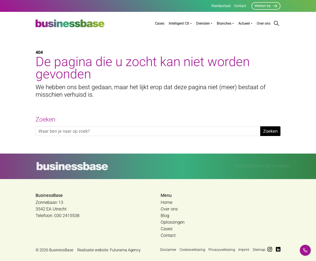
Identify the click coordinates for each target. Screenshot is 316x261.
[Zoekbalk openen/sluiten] (276, 23)
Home (166, 202)
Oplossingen (173, 222)
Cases (159, 23)
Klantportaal (221, 6)
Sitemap (259, 250)
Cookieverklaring (192, 250)
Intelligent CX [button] (179, 23)
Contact (240, 6)
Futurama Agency (125, 250)
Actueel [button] (244, 23)
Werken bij (263, 6)
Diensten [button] (203, 23)
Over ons (263, 23)
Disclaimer (168, 250)
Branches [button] (224, 23)
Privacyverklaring (221, 250)
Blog (165, 215)
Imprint (243, 250)
